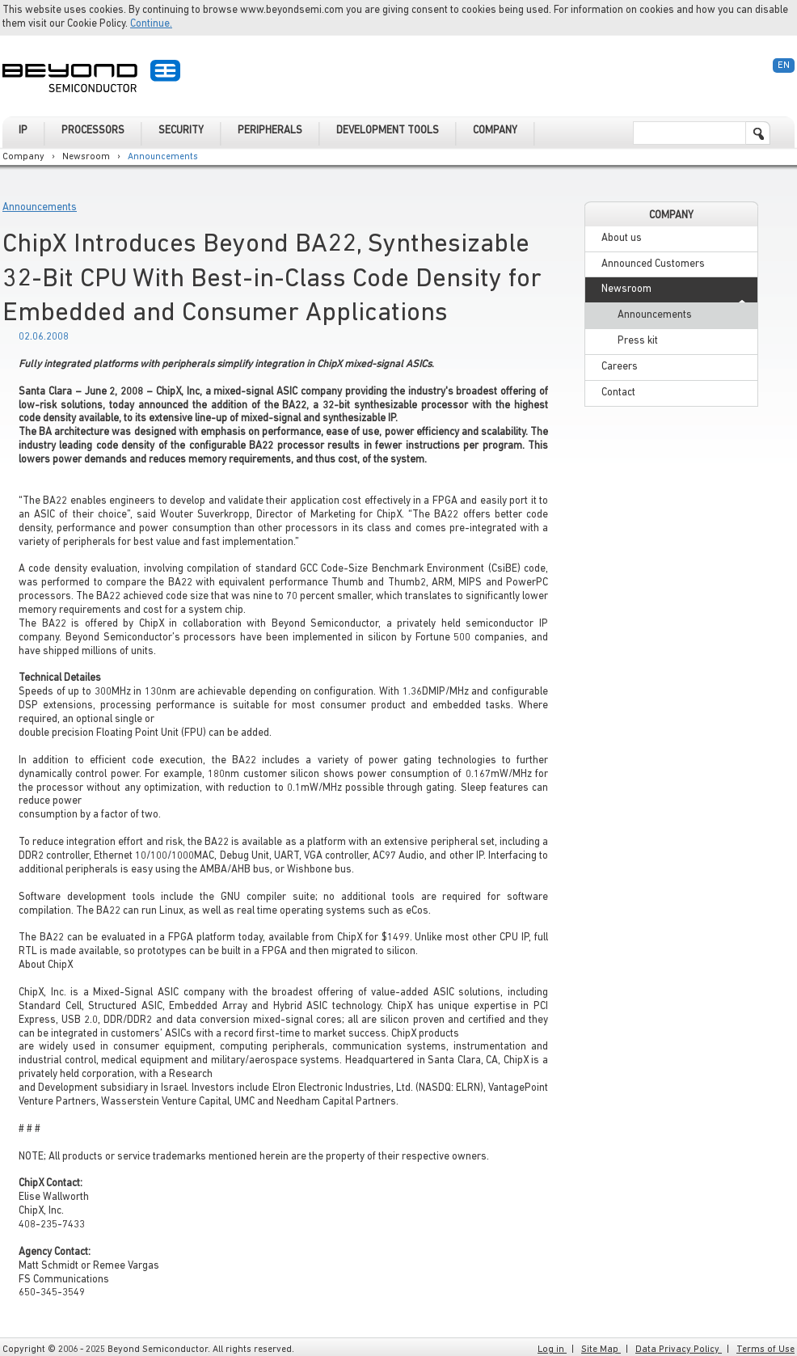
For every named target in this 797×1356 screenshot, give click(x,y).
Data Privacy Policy (678, 1349)
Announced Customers (653, 264)
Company (23, 157)
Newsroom (86, 157)
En (784, 65)
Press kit (638, 341)
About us (621, 238)
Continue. (151, 24)
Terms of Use (765, 1349)
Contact (618, 392)
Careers (619, 366)
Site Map (601, 1349)
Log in (552, 1349)
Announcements (163, 157)
